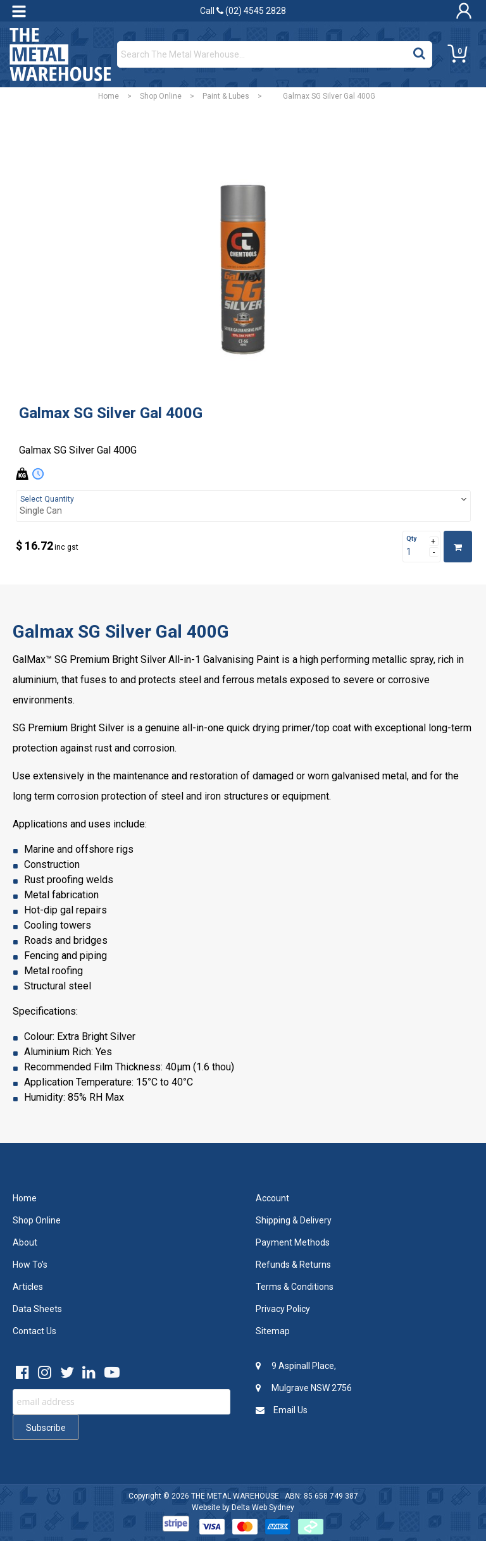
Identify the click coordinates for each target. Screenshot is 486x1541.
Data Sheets (37, 1309)
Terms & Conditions (294, 1287)
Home (108, 96)
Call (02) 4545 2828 (243, 11)
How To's (30, 1264)
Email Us (282, 1410)
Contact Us (34, 1331)
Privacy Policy (283, 1309)
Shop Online (161, 96)
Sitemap (273, 1331)
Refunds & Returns (293, 1264)
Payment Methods (293, 1242)
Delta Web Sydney (263, 1507)
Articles (28, 1287)
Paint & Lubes (225, 96)
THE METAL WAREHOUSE (235, 1496)
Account (272, 1198)
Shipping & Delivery (294, 1220)
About (25, 1242)
